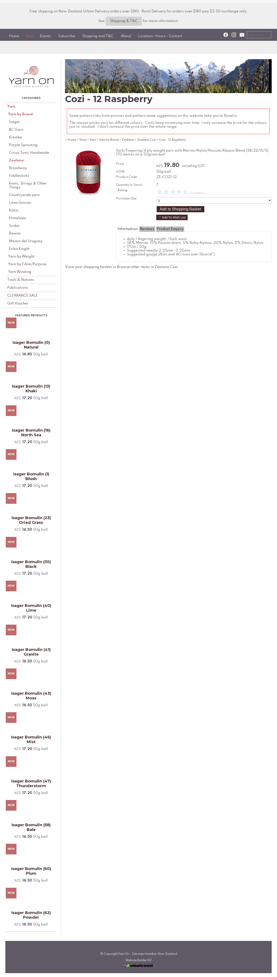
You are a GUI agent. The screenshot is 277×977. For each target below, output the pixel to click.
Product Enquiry (170, 229)
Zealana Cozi (146, 139)
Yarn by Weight (21, 256)
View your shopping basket (88, 267)
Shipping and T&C (97, 36)
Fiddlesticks (19, 176)
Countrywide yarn (24, 195)
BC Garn (16, 130)
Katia (13, 210)
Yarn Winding (19, 272)
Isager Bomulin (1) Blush (31, 476)
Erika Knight (19, 249)
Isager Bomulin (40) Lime (31, 608)
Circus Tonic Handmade (29, 153)
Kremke (15, 137)
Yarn (11, 106)
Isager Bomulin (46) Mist (31, 739)
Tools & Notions (20, 280)
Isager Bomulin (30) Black (31, 564)
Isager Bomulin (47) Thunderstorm (31, 783)
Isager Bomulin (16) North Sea (31, 432)
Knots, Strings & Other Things (28, 185)
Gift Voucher (17, 303)
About (126, 36)
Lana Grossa (20, 203)
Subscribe (66, 36)
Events (45, 36)
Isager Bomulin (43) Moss (31, 695)
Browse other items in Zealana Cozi (147, 267)
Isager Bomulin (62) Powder (31, 915)
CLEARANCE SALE (22, 295)
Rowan (15, 233)
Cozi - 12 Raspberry (172, 139)
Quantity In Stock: (129, 185)
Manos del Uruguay (25, 241)
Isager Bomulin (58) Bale (31, 827)
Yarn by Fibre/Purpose (27, 264)
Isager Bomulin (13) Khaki (31, 388)
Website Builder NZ (138, 960)
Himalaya (17, 218)
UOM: (120, 171)
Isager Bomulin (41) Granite (31, 652)
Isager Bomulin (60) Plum (31, 871)
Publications (17, 288)
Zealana (16, 160)
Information (127, 229)
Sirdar (14, 226)
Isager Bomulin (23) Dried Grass (31, 520)
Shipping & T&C (124, 21)
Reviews (147, 229)
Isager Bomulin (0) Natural (31, 345)
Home (14, 36)
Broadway (18, 168)
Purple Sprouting (23, 145)
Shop (29, 36)
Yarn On (123, 953)
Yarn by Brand (20, 114)
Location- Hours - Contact (160, 36)
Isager (14, 122)
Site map (138, 953)
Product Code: (127, 177)
